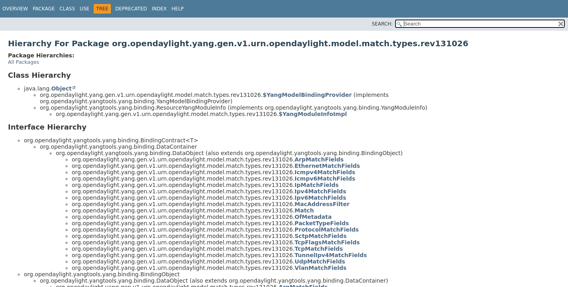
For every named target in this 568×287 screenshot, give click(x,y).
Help (177, 9)
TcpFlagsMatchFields (327, 242)
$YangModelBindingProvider (307, 95)
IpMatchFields (317, 185)
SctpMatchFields (320, 236)
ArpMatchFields (319, 159)
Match (304, 210)
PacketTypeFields (322, 223)
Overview (15, 9)
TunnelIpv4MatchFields (331, 255)
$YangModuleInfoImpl (313, 114)
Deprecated (131, 9)
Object (61, 88)
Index (159, 9)
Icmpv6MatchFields (325, 178)
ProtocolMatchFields (327, 229)
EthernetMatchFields (327, 166)
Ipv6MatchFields (320, 198)
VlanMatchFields (320, 268)
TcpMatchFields (319, 249)
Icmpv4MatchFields (325, 172)
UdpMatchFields (320, 261)
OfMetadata (313, 217)
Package (44, 9)
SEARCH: (382, 24)
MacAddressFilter (322, 204)
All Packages (23, 62)
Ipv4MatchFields (320, 191)
